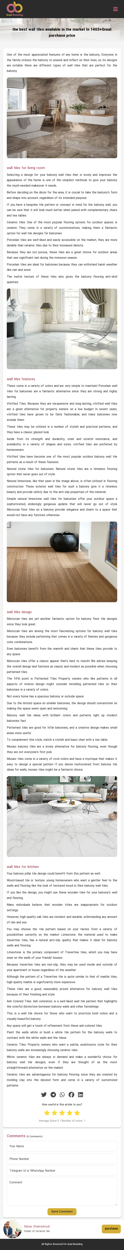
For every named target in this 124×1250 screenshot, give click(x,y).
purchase (111, 1229)
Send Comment (62, 1212)
